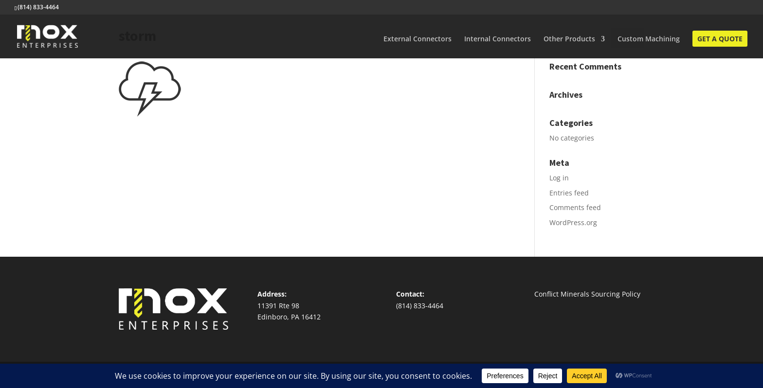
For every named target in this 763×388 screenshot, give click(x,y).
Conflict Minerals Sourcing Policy (587, 294)
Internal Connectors (497, 39)
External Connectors (417, 39)
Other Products (569, 39)
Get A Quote (720, 39)
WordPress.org (573, 222)
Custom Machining (649, 39)
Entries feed (569, 192)
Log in (559, 177)
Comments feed (575, 207)
